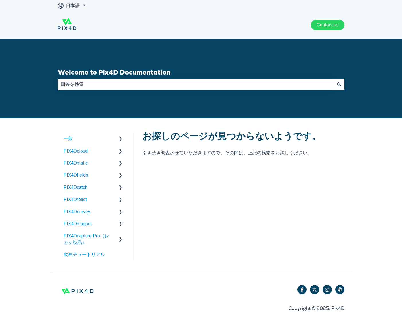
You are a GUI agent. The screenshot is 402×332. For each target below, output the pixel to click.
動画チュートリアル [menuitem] (84, 254)
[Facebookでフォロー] (302, 289)
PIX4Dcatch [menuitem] (75, 187)
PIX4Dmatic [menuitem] (76, 163)
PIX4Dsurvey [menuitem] (77, 211)
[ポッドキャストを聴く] (339, 289)
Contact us (327, 24)
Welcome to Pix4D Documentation (114, 72)
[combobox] (196, 84)
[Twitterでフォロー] (314, 289)
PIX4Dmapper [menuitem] (78, 223)
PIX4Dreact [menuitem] (75, 199)
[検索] (339, 84)
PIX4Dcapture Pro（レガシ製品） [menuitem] (86, 239)
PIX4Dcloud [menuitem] (76, 151)
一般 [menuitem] (68, 138)
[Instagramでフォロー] (327, 289)
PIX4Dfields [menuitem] (76, 175)
